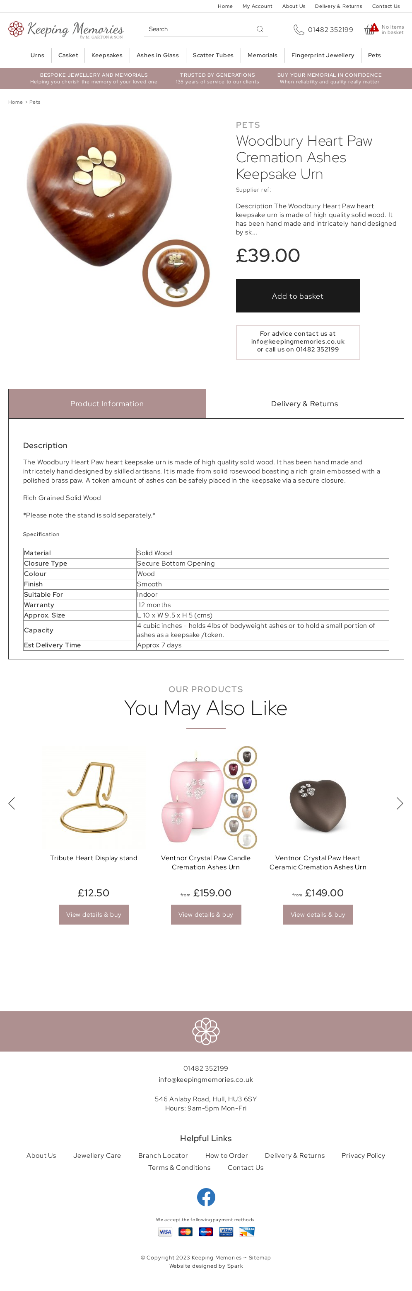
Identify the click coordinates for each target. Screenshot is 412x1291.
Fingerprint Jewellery (323, 55)
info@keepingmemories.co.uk (298, 341)
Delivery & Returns (338, 6)
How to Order (226, 1155)
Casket (68, 55)
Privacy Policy (363, 1155)
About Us (293, 6)
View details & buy (93, 914)
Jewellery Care (97, 1155)
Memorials (262, 55)
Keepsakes (107, 55)
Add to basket (298, 296)
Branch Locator (163, 1155)
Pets (374, 55)
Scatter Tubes (213, 55)
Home (225, 6)
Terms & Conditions (179, 1167)
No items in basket (393, 29)
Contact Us (386, 6)
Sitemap (260, 1257)
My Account (257, 6)
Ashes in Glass (158, 55)
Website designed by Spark (206, 1265)
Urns (37, 55)
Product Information (107, 403)
